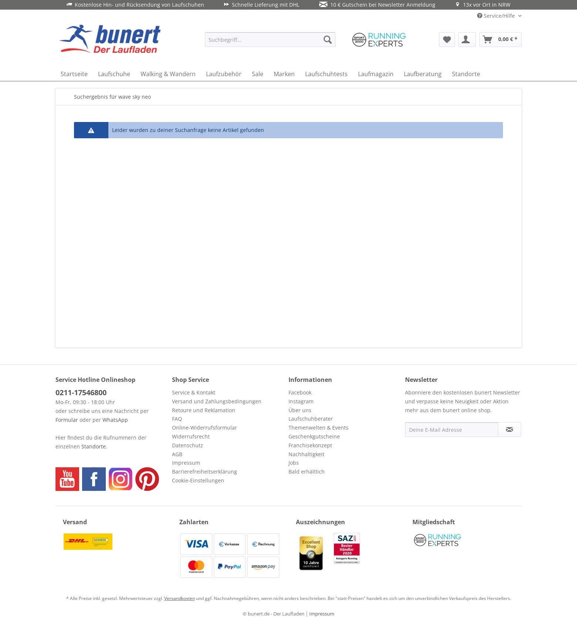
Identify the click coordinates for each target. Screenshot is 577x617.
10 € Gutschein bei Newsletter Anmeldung (377, 4)
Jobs (293, 462)
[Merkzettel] (447, 39)
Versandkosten (179, 598)
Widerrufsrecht (191, 436)
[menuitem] (270, 39)
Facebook (299, 392)
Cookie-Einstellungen (198, 480)
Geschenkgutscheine (314, 436)
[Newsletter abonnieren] (509, 429)
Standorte (93, 446)
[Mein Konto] (467, 39)
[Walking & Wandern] (168, 74)
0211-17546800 (81, 392)
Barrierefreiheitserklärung (204, 471)
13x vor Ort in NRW (482, 4)
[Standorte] (466, 74)
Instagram (301, 401)
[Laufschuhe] (114, 74)
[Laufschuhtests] (326, 74)
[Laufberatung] (423, 74)
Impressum (186, 462)
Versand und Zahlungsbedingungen (216, 401)
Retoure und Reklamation (203, 410)
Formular (66, 419)
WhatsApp (115, 419)
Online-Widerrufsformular (204, 427)
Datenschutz (187, 445)
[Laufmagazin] (376, 74)
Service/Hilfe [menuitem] (496, 15)
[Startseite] (74, 74)
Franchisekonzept (310, 445)
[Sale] (258, 74)
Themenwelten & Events (318, 427)
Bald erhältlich (306, 471)
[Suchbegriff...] (270, 39)
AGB (177, 454)
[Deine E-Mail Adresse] (451, 429)
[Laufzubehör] (224, 74)
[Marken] (284, 74)
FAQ (177, 418)
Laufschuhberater (310, 418)
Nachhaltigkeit (306, 454)
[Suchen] (327, 39)
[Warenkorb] (500, 39)
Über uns (299, 410)
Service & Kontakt (193, 392)
